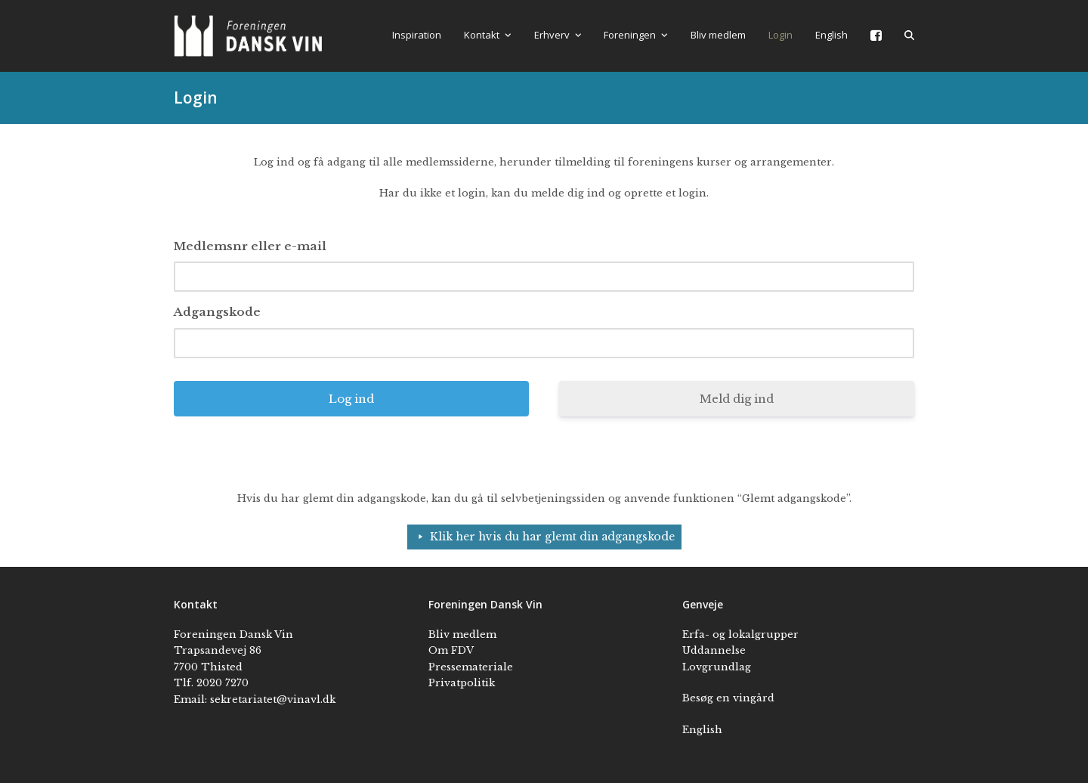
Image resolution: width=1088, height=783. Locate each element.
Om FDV (451, 650)
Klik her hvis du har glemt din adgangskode (552, 536)
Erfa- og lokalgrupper (740, 634)
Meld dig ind (737, 399)
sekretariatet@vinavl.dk (272, 699)
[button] (909, 35)
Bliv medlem (462, 634)
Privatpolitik (461, 682)
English (702, 729)
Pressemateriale (470, 667)
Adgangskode (217, 312)
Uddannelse (714, 650)
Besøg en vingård (728, 698)
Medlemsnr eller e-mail (250, 246)
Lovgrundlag (716, 667)
